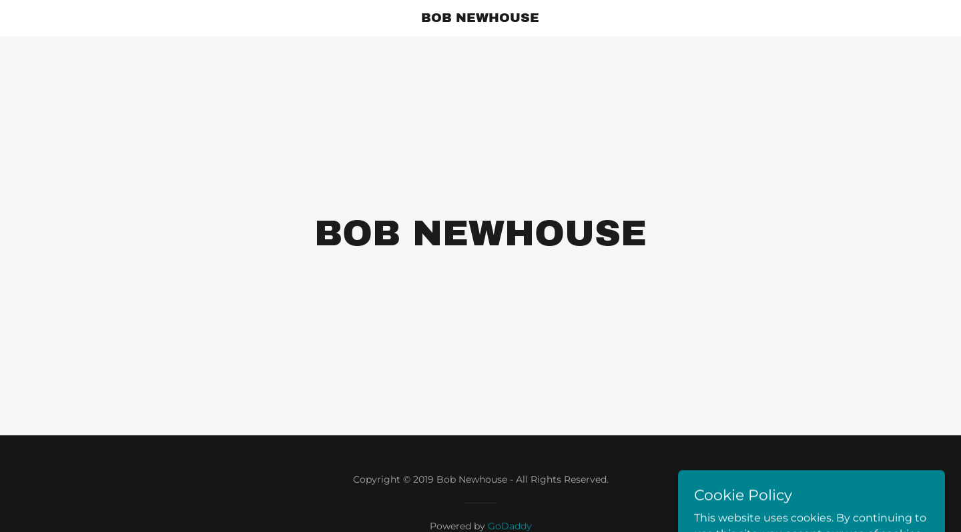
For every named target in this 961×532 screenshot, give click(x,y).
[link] (481, 18)
